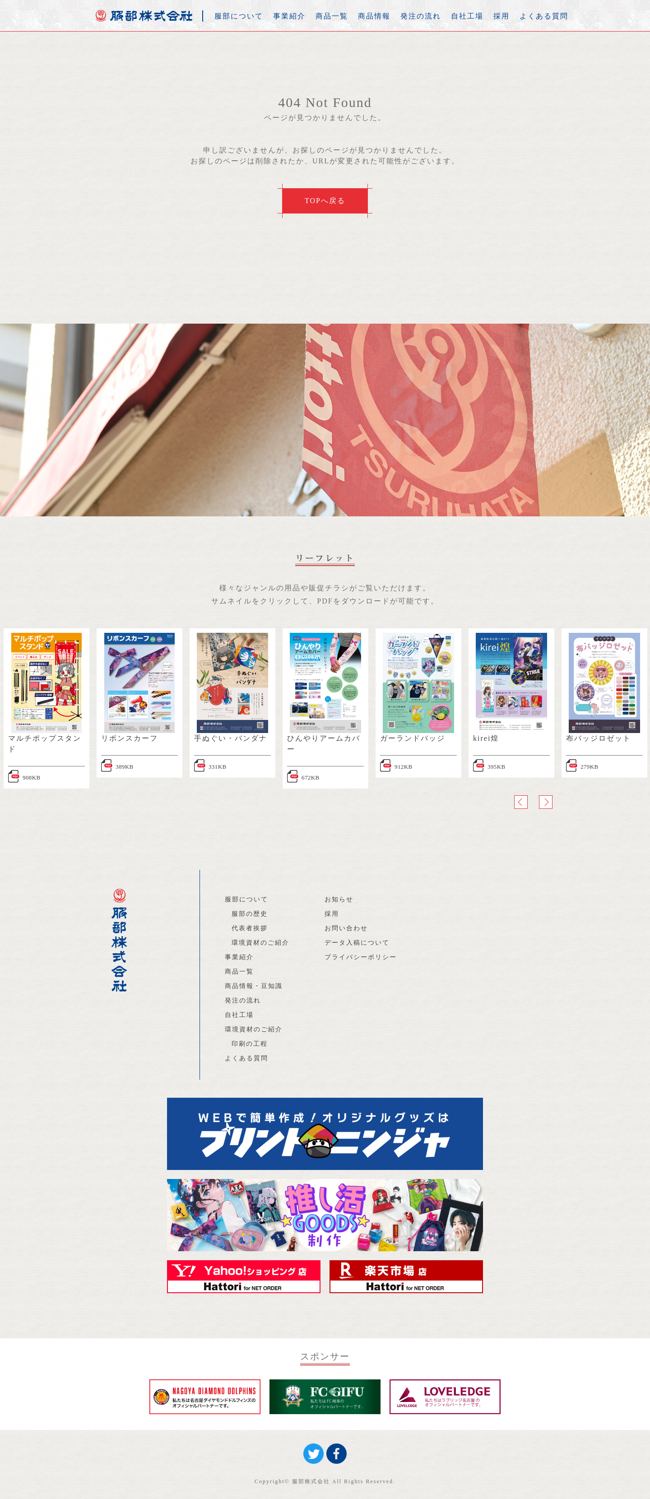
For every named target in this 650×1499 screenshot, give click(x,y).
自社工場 (467, 16)
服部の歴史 (250, 913)
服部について (238, 16)
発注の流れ (420, 16)
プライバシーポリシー (361, 957)
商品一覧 (332, 16)
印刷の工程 (250, 1043)
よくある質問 (544, 16)
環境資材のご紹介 (260, 942)
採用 (501, 16)
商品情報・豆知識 (254, 986)
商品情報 (374, 16)
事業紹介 (289, 16)
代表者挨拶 (250, 928)
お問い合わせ (346, 928)
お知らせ (339, 899)
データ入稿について (357, 942)
